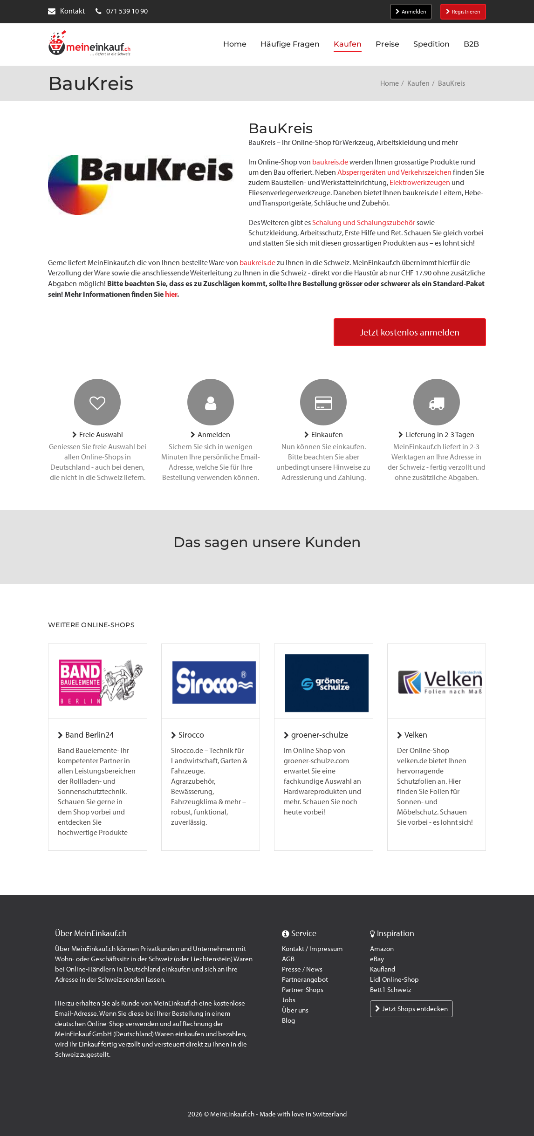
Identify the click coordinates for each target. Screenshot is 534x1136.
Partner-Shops (302, 989)
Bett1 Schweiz (390, 989)
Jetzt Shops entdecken (411, 1009)
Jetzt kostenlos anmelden (409, 332)
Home (389, 83)
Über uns (295, 1010)
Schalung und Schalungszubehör (363, 222)
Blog (288, 1020)
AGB (288, 959)
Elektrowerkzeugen (420, 182)
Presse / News (302, 969)
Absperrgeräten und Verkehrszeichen (394, 172)
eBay (377, 959)
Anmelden (411, 11)
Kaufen (418, 83)
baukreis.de (330, 161)
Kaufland (382, 969)
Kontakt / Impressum (312, 948)
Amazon (382, 948)
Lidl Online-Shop (394, 979)
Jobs (288, 1000)
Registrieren (463, 11)
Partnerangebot (305, 979)
